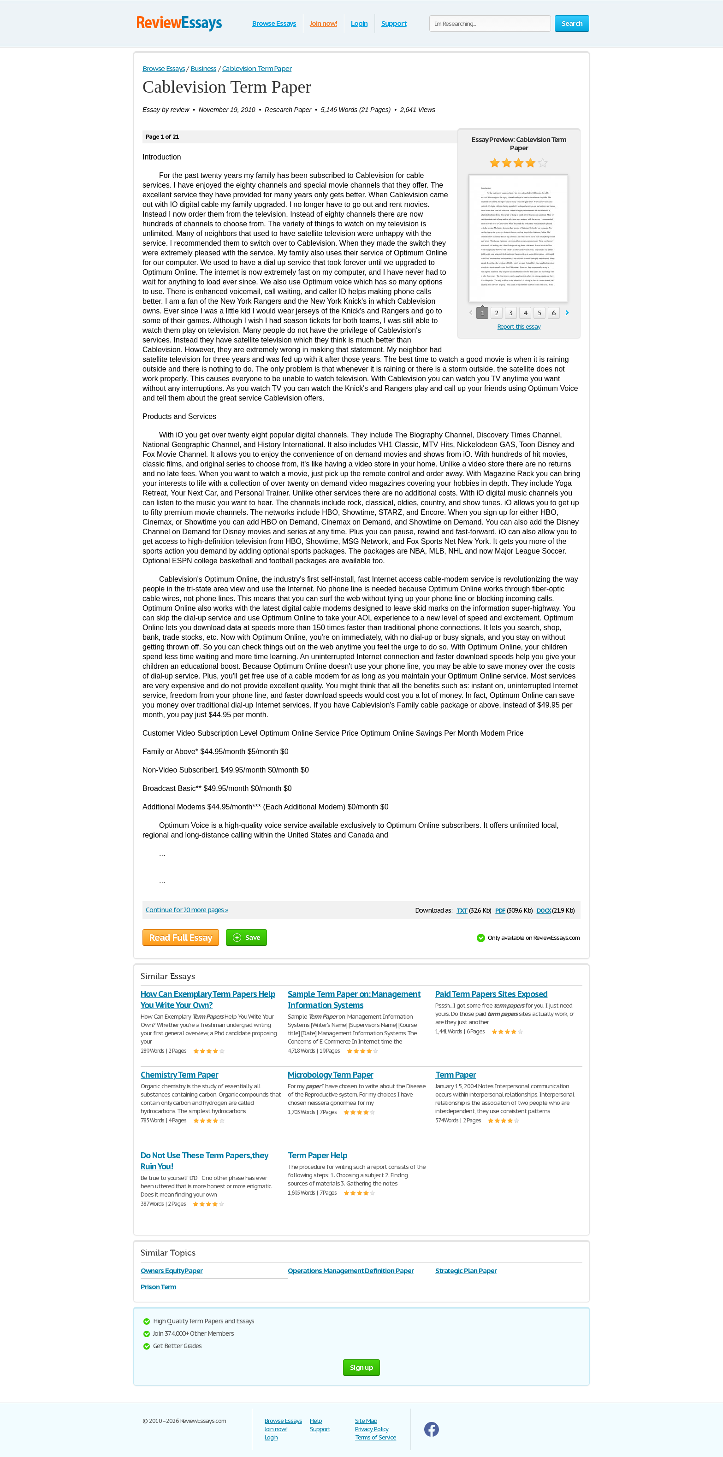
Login (359, 23)
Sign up (361, 1367)
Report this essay (519, 326)
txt (462, 909)
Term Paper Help (317, 1155)
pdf (500, 909)
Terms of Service (375, 1437)
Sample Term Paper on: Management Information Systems (354, 999)
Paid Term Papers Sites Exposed (491, 994)
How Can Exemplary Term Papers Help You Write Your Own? (208, 999)
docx (544, 909)
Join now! (323, 23)
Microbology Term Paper (330, 1074)
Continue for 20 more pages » (187, 910)
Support (394, 23)
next (567, 313)
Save (246, 937)
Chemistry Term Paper (179, 1074)
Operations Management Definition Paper (350, 1270)
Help (316, 1421)
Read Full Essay (180, 938)
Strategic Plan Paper (466, 1270)
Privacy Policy (371, 1429)
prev (470, 313)
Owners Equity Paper (171, 1270)
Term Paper (455, 1074)
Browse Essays (274, 23)
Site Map (366, 1421)
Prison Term (158, 1286)
